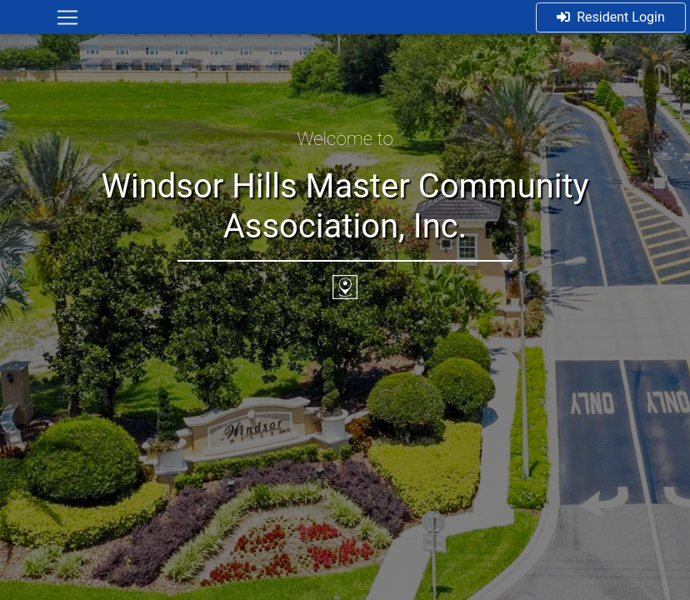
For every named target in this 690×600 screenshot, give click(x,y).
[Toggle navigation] (67, 17)
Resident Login (611, 17)
